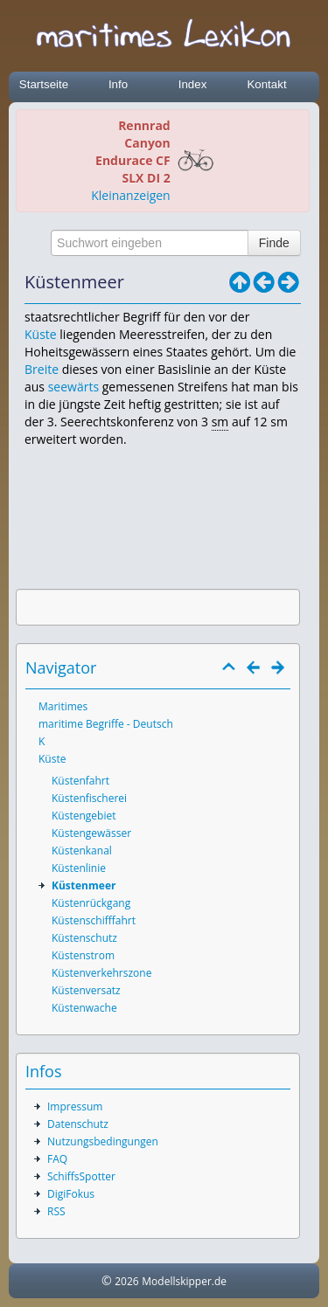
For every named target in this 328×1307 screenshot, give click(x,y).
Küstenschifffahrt (94, 920)
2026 (126, 1281)
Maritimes (62, 706)
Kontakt (266, 84)
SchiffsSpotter (81, 1176)
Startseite (43, 84)
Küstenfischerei (89, 798)
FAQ (57, 1158)
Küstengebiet (83, 815)
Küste (40, 334)
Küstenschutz (84, 937)
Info (118, 84)
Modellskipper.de (184, 1281)
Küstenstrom (83, 955)
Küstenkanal (82, 850)
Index (192, 84)
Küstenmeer (83, 885)
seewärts (73, 386)
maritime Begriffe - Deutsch (105, 723)
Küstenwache (84, 1007)
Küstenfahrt (80, 780)
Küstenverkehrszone (101, 972)
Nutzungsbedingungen (102, 1141)
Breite (41, 369)
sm (220, 421)
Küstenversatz (86, 990)
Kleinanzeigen (130, 195)
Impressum (74, 1106)
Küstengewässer (91, 833)
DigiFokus (70, 1193)
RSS (56, 1211)
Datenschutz (77, 1124)
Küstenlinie (79, 868)
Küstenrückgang (91, 903)
